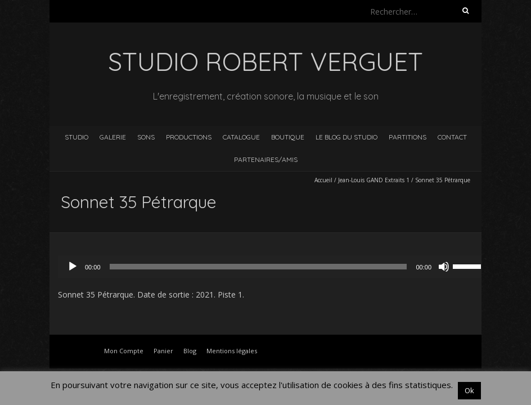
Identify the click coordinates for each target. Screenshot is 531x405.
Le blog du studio (346, 137)
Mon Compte (123, 350)
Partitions (407, 137)
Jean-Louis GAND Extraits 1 (374, 180)
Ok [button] (469, 390)
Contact (452, 137)
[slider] (258, 266)
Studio (76, 137)
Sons (146, 137)
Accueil (323, 180)
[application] (274, 266)
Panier (163, 350)
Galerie (113, 137)
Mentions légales (231, 350)
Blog (189, 350)
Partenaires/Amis (266, 159)
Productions (189, 137)
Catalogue (241, 137)
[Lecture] (72, 266)
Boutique (287, 137)
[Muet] (443, 266)
